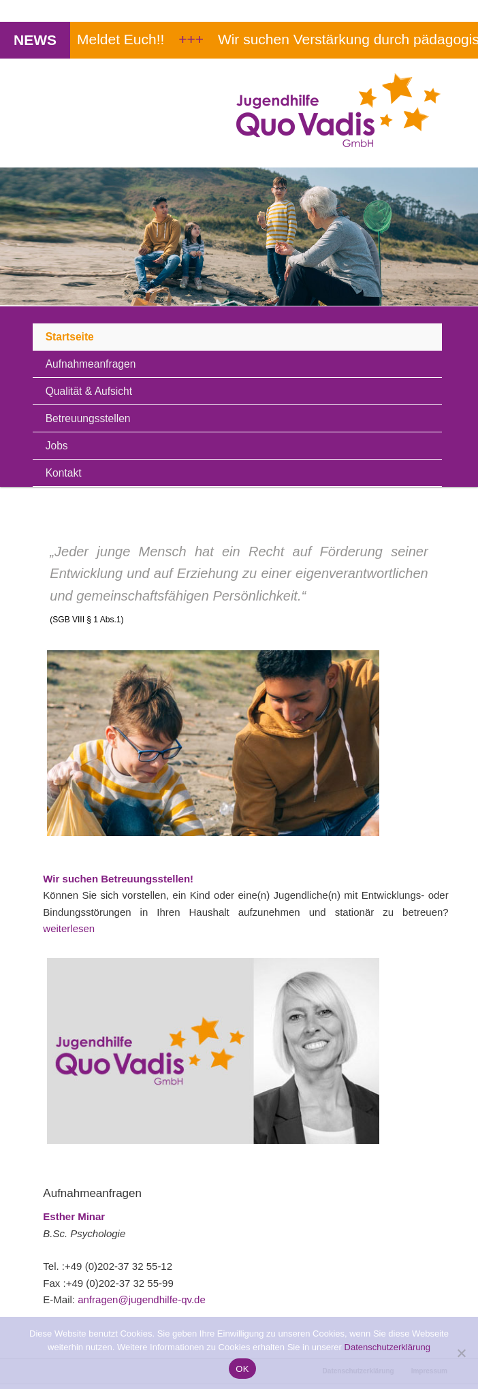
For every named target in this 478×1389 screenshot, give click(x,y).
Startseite (70, 336)
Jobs (57, 445)
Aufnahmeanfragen (91, 364)
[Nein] (461, 1353)
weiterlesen (69, 928)
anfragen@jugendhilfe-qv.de (142, 1299)
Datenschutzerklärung (387, 1347)
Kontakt (64, 473)
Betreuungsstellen (88, 418)
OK (242, 1369)
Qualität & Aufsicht (89, 391)
